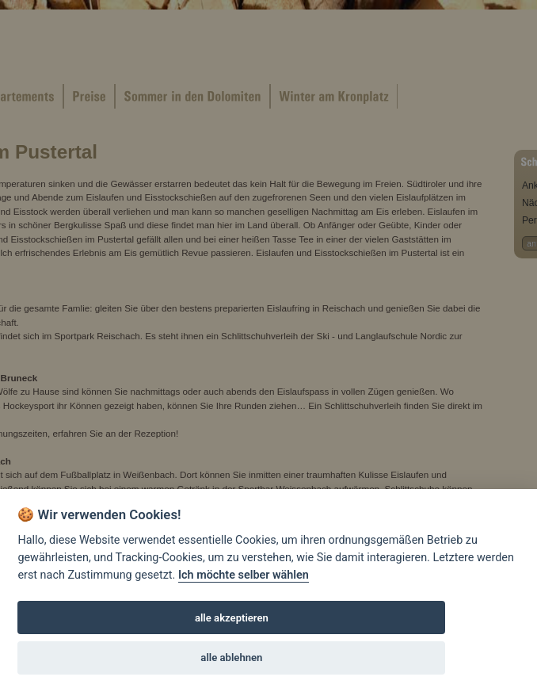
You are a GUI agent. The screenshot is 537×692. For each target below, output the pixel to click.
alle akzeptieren (231, 618)
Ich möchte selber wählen (243, 575)
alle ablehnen (231, 657)
